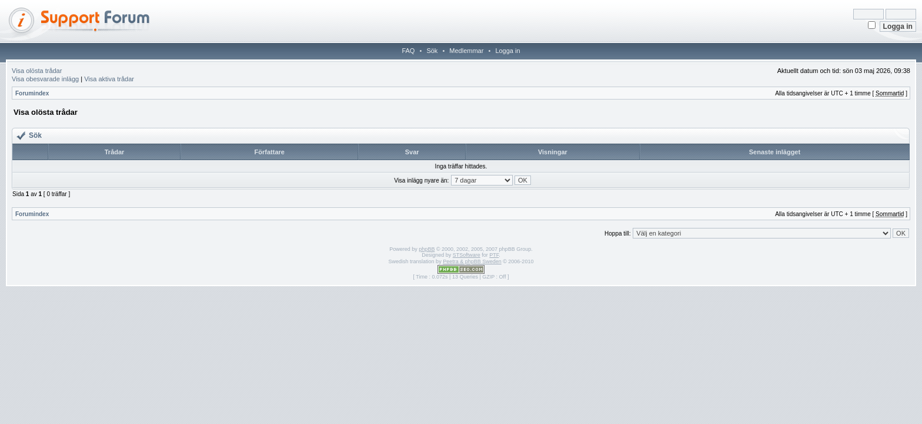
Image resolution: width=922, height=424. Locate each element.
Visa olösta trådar (37, 70)
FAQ (408, 50)
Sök (431, 50)
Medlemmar (466, 50)
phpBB (427, 249)
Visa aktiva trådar (109, 78)
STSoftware (466, 255)
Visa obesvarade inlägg (45, 78)
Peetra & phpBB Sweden (472, 261)
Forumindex (32, 93)
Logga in (507, 50)
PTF (494, 255)
